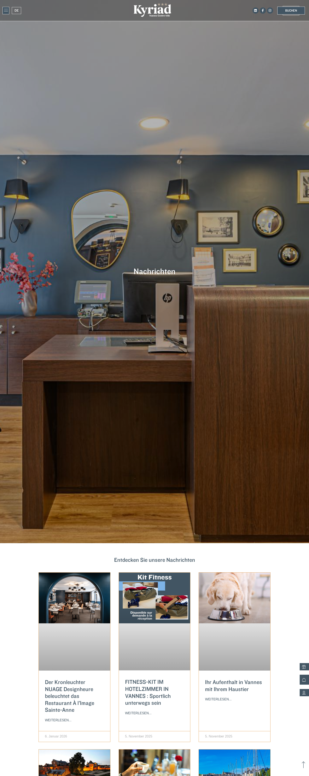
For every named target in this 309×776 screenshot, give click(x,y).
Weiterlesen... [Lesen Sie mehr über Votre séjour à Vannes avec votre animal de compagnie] (218, 699)
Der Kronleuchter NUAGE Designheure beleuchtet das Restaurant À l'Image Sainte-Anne (69, 696)
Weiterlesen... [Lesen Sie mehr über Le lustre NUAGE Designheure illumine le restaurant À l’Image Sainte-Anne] (58, 720)
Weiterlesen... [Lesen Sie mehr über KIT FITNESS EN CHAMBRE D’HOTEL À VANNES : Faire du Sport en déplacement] (138, 713)
